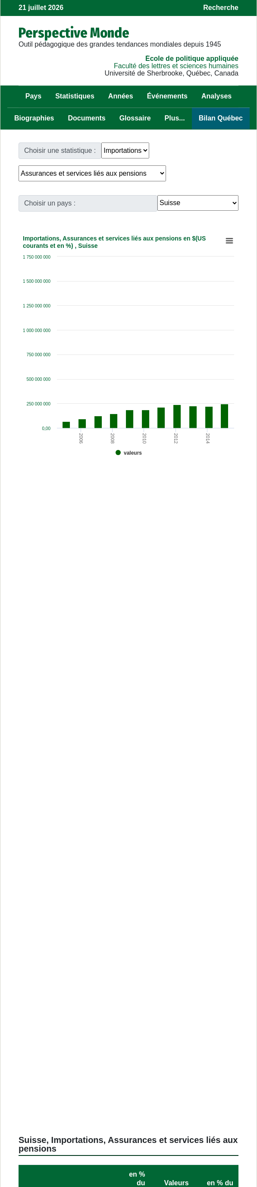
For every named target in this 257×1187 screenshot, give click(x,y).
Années (120, 96)
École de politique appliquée (191, 58)
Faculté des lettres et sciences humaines (176, 66)
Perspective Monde (74, 33)
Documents (87, 118)
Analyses (216, 96)
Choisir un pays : (49, 203)
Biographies (34, 118)
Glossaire (135, 118)
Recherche (220, 7)
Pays (33, 96)
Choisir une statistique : (60, 150)
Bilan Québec (221, 118)
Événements (167, 96)
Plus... (175, 118)
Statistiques (74, 96)
